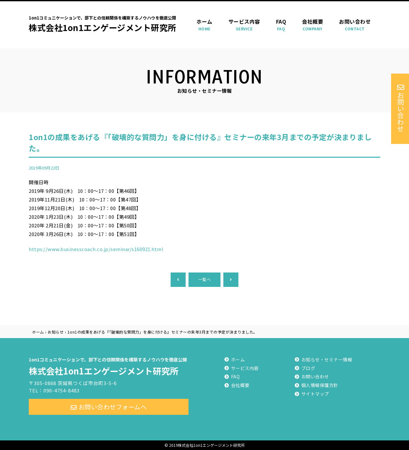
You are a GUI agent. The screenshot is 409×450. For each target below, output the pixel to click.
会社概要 (312, 24)
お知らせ (56, 332)
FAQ (281, 24)
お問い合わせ (355, 24)
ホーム (204, 24)
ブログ (308, 368)
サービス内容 (244, 24)
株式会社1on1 (109, 365)
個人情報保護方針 (319, 385)
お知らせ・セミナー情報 (326, 359)
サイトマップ (315, 394)
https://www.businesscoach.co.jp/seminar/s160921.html (96, 249)
